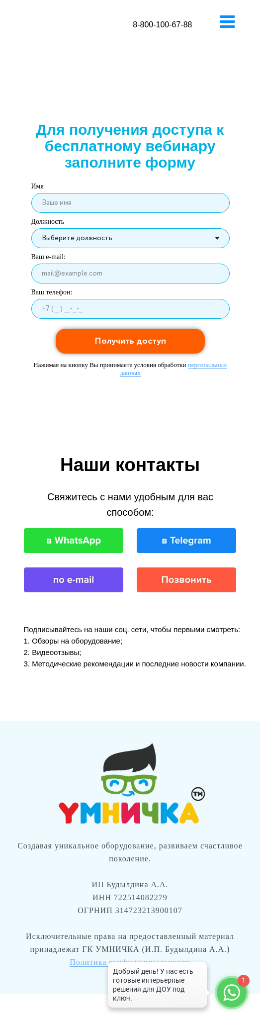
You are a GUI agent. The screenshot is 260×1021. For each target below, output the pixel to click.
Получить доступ (130, 341)
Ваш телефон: (52, 292)
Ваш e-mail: (48, 257)
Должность (48, 221)
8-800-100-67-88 (162, 24)
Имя (37, 186)
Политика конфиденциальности (130, 962)
